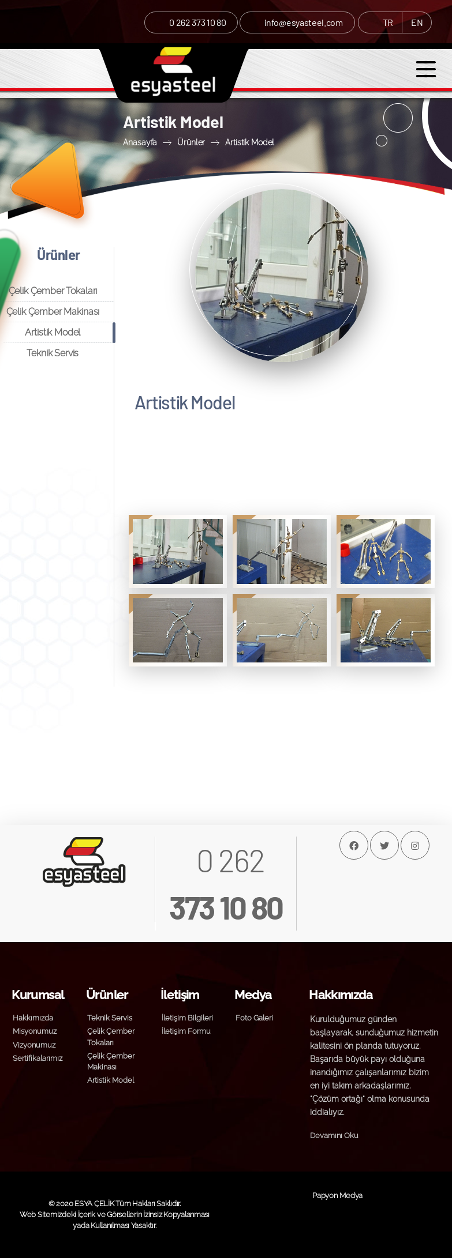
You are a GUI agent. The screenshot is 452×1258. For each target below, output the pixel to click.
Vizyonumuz (34, 1045)
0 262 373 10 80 (197, 22)
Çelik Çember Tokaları (53, 290)
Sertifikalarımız (37, 1058)
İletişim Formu (186, 1031)
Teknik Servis (53, 353)
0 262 (226, 883)
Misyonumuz (35, 1031)
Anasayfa (140, 142)
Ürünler (191, 142)
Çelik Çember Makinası (53, 311)
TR (388, 22)
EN (417, 22)
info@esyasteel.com (303, 22)
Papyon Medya (337, 1195)
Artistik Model (249, 142)
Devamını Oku (334, 1135)
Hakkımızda (33, 1018)
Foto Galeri (254, 1018)
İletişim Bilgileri (187, 1018)
